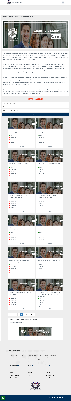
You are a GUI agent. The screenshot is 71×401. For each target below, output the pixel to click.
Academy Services (14, 375)
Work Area (12, 373)
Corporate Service (50, 378)
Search (35, 115)
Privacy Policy (49, 370)
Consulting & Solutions (15, 378)
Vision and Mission (14, 370)
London (29, 370)
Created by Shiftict (40, 398)
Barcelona (30, 373)
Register (21, 147)
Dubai (29, 375)
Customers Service (50, 375)
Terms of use (49, 373)
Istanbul (29, 378)
